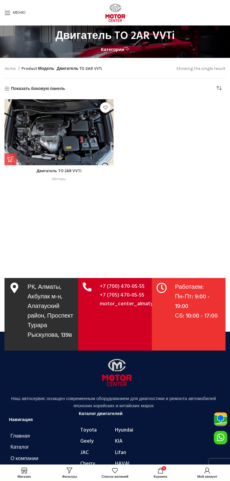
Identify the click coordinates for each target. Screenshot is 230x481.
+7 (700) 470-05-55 (122, 286)
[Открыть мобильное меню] (14, 13)
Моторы (59, 179)
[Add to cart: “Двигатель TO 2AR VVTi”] (10, 159)
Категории (112, 49)
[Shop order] (221, 88)
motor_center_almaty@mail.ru (136, 304)
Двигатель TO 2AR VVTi (59, 171)
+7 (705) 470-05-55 (122, 295)
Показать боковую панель (38, 88)
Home (10, 68)
